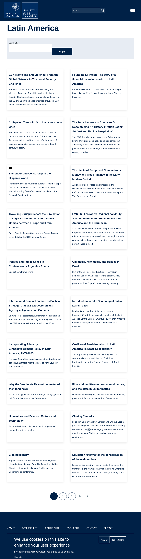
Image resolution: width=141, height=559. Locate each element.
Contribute (52, 528)
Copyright (72, 528)
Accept (104, 540)
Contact (91, 528)
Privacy (108, 528)
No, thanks (118, 539)
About (11, 528)
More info (18, 557)
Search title (13, 43)
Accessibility (30, 528)
